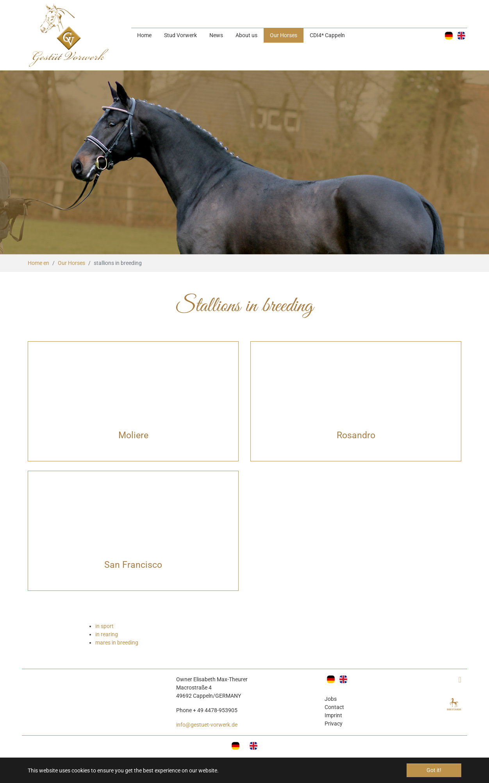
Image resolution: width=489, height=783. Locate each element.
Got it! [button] (434, 770)
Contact (334, 707)
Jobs (331, 699)
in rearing (106, 634)
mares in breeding (116, 642)
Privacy (334, 723)
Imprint (333, 715)
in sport (104, 626)
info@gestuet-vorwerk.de (206, 725)
